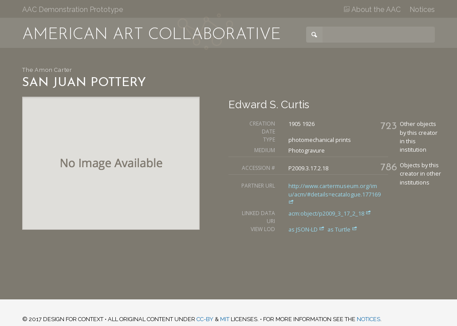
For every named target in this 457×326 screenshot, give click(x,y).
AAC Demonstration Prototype (72, 9)
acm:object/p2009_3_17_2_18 (329, 213)
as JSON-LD (307, 229)
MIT (224, 319)
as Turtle (342, 229)
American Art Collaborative (151, 35)
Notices (422, 9)
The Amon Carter (47, 70)
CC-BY (205, 319)
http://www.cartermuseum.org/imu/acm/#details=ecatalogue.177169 (334, 193)
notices (368, 319)
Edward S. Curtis (268, 104)
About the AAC (372, 9)
